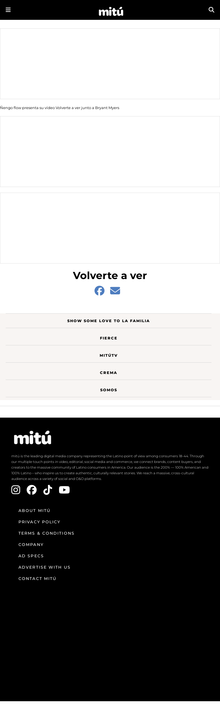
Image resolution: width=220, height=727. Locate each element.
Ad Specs (31, 555)
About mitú (34, 510)
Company (31, 544)
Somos (108, 390)
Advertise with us (44, 567)
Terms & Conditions (46, 533)
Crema (108, 372)
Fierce (109, 338)
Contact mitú (37, 578)
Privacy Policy (39, 521)
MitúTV (109, 355)
